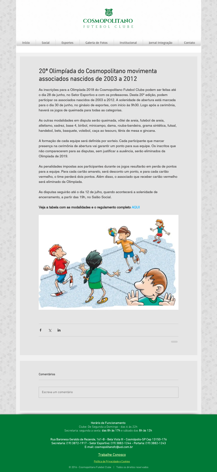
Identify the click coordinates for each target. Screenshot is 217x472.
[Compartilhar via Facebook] (40, 330)
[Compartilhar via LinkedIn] (59, 330)
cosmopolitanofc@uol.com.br (114, 447)
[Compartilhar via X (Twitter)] (50, 330)
